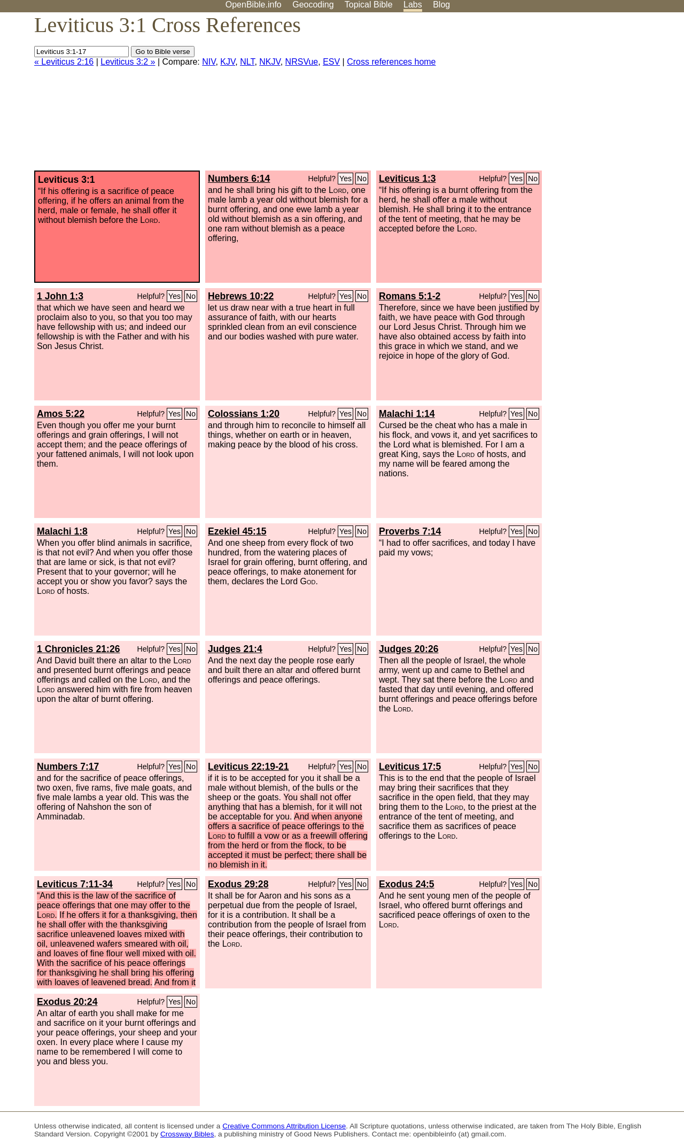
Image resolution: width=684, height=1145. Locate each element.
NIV (208, 61)
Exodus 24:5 (406, 884)
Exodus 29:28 (238, 884)
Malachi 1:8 (62, 531)
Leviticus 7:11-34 (75, 884)
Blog (441, 4)
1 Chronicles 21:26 (78, 649)
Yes (345, 178)
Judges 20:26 (408, 649)
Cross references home (391, 61)
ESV (331, 61)
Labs (412, 4)
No (362, 178)
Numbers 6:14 (239, 178)
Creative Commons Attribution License (284, 1126)
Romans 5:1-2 (409, 296)
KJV (227, 61)
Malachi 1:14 (407, 413)
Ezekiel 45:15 (237, 531)
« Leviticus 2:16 (64, 61)
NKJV (269, 61)
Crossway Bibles (187, 1134)
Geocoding (312, 4)
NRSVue (301, 61)
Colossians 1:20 (243, 413)
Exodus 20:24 (67, 1001)
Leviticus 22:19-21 (248, 766)
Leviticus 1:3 (407, 178)
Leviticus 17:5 (410, 766)
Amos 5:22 (60, 413)
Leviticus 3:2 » (127, 61)
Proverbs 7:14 (410, 531)
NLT (247, 61)
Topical (369, 4)
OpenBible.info (254, 4)
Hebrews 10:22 (241, 296)
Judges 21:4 (235, 649)
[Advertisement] (576, 96)
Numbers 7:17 (68, 766)
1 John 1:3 (60, 296)
